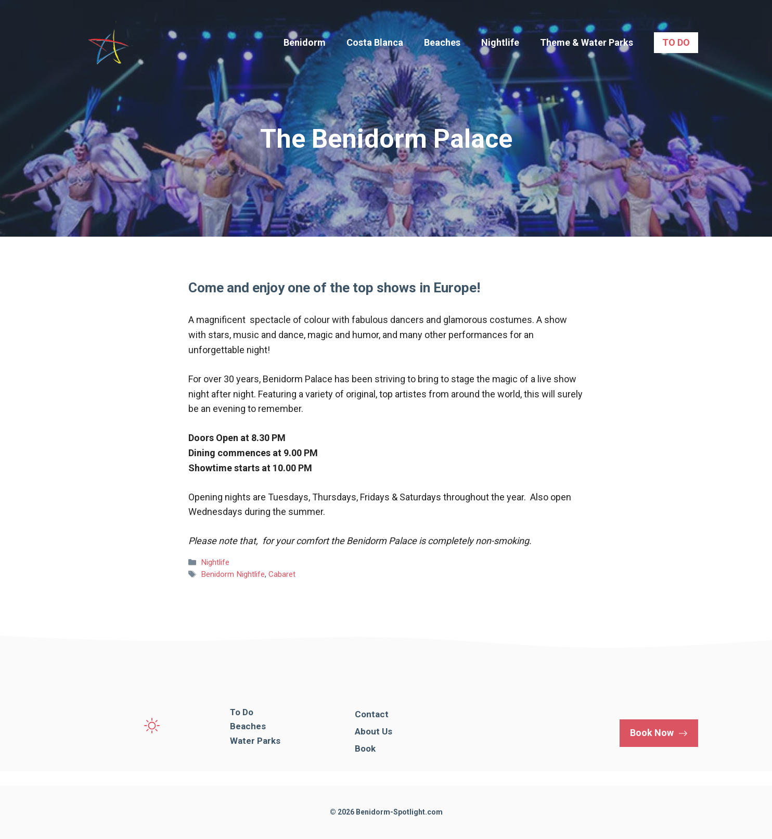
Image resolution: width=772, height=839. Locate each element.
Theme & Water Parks (586, 42)
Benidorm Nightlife (233, 574)
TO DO (676, 42)
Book (365, 748)
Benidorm (305, 42)
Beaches (442, 42)
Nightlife (500, 42)
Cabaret (281, 574)
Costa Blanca (374, 42)
